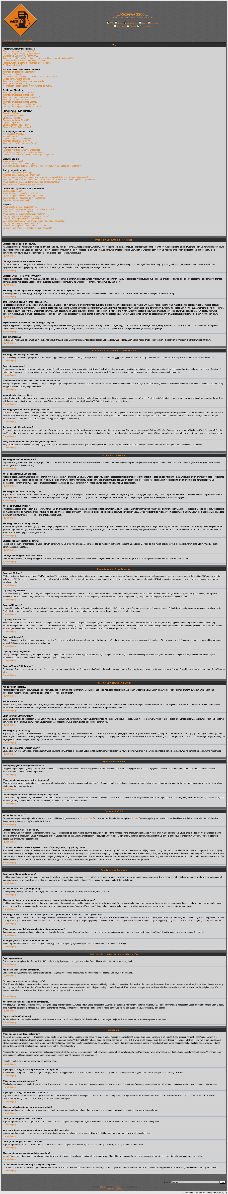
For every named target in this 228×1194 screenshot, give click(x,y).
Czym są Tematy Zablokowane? (17, 127)
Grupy (142, 23)
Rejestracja (120, 26)
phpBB (102, 1187)
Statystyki (153, 23)
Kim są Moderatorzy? (12, 136)
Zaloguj (131, 26)
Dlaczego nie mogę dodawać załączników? (22, 219)
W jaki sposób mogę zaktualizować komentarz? (24, 214)
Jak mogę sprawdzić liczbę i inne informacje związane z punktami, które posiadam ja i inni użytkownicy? (49, 179)
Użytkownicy (130, 23)
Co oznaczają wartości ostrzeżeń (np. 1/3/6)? (23, 195)
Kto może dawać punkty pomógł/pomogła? (21, 175)
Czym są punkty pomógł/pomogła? (18, 172)
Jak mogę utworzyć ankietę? (15, 99)
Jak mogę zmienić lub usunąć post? (18, 95)
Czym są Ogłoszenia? (12, 122)
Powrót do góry (9, 256)
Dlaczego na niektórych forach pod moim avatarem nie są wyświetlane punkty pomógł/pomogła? (45, 177)
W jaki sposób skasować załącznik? (18, 212)
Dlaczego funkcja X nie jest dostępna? (20, 163)
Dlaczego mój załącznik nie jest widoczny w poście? (26, 216)
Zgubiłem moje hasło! (12, 65)
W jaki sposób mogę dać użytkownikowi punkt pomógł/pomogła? (31, 182)
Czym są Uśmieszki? (12, 118)
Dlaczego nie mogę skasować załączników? (22, 223)
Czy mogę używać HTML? (14, 115)
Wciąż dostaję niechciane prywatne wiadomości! (24, 152)
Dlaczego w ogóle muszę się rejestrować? (21, 53)
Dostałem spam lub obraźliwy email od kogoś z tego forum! (29, 154)
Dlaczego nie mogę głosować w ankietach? (22, 106)
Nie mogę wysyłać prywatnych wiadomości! (22, 150)
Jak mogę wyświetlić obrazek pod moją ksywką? (24, 81)
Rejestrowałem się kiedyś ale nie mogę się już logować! (27, 63)
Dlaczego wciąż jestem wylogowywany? (20, 56)
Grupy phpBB (86, 818)
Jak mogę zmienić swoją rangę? (17, 83)
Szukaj (119, 23)
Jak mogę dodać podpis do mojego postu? (21, 97)
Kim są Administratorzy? (13, 134)
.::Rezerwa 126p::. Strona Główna (17, 40)
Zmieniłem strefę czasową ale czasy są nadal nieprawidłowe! (30, 76)
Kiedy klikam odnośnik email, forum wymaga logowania (27, 86)
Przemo (134, 818)
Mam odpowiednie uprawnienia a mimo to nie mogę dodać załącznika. (34, 221)
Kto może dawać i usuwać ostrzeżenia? (20, 193)
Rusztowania (110, 1189)
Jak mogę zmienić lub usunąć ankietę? (20, 102)
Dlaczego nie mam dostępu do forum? (20, 104)
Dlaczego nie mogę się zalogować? (18, 51)
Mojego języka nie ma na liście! (16, 79)
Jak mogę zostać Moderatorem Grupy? (20, 143)
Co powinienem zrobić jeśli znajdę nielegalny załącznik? (27, 228)
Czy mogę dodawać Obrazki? (16, 120)
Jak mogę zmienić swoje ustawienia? (19, 72)
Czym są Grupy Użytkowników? (17, 138)
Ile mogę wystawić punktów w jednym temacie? (24, 184)
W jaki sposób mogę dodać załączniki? (20, 207)
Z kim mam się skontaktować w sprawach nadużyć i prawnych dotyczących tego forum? (42, 166)
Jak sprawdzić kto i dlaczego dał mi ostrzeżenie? (24, 198)
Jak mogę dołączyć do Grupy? (16, 141)
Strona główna (144, 26)
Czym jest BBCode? (12, 113)
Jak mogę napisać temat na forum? (18, 92)
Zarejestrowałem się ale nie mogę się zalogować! (24, 60)
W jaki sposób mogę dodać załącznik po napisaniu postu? (28, 209)
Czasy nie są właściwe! (13, 74)
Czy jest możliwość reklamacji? (16, 200)
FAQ (110, 23)
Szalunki (119, 1189)
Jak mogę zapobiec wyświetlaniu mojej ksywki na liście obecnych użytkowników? (38, 58)
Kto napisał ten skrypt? (13, 161)
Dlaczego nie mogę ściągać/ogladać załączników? (25, 226)
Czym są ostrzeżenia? (12, 191)
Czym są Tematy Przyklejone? (16, 125)
